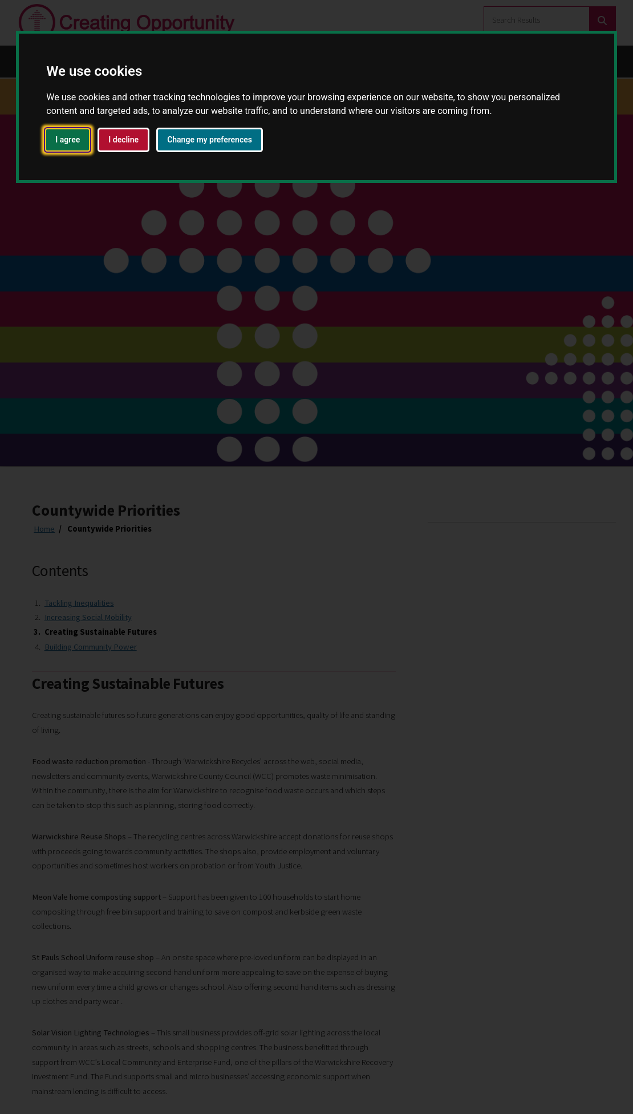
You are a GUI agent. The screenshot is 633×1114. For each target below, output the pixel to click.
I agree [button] (67, 139)
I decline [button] (123, 139)
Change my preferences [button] (209, 139)
